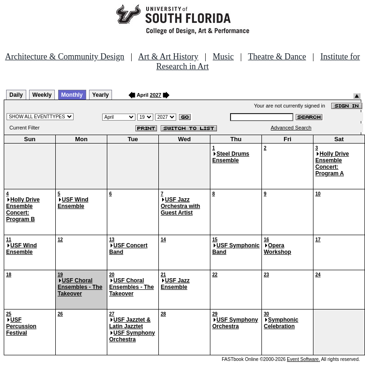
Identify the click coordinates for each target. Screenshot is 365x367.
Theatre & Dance (277, 56)
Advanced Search (291, 127)
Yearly (100, 95)
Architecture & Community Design (64, 56)
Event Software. (303, 359)
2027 (155, 95)
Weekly (42, 95)
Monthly (72, 95)
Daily (16, 95)
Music (223, 56)
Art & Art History (168, 56)
